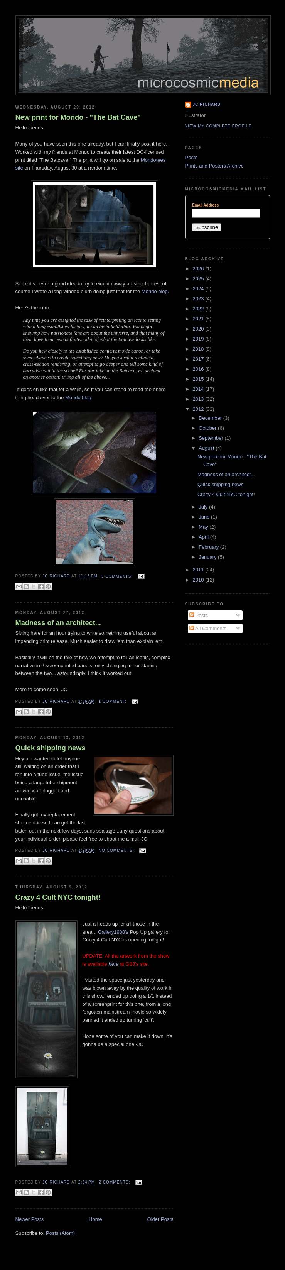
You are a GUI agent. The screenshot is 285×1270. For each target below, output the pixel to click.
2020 (199, 329)
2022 (199, 309)
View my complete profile (218, 126)
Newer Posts (29, 1219)
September (211, 438)
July (204, 507)
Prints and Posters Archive (214, 166)
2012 (199, 409)
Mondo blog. (155, 291)
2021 (199, 319)
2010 (199, 580)
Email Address (205, 205)
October (208, 428)
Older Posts (160, 1219)
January (208, 557)
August (207, 448)
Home (95, 1219)
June (205, 517)
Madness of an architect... (58, 623)
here (113, 964)
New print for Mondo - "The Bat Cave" (78, 117)
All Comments (207, 628)
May (204, 527)
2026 (199, 268)
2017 (199, 359)
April (204, 537)
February (209, 547)
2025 (199, 278)
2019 (199, 339)
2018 (199, 349)
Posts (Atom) (60, 1233)
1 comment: (113, 701)
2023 (199, 299)
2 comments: (115, 1182)
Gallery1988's (113, 932)
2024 (199, 289)
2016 (199, 369)
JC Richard (207, 104)
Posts (191, 157)
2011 (199, 570)
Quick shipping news (50, 748)
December (211, 418)
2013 (199, 399)
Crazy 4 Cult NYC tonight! (58, 897)
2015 (199, 379)
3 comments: (117, 576)
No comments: (117, 850)
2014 (199, 389)
